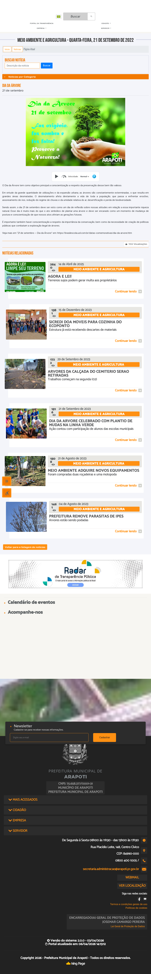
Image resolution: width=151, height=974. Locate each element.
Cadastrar (104, 737)
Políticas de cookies (136, 907)
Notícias (17, 49)
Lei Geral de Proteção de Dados (128, 926)
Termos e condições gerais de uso (128, 904)
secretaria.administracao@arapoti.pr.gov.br (111, 869)
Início (7, 49)
